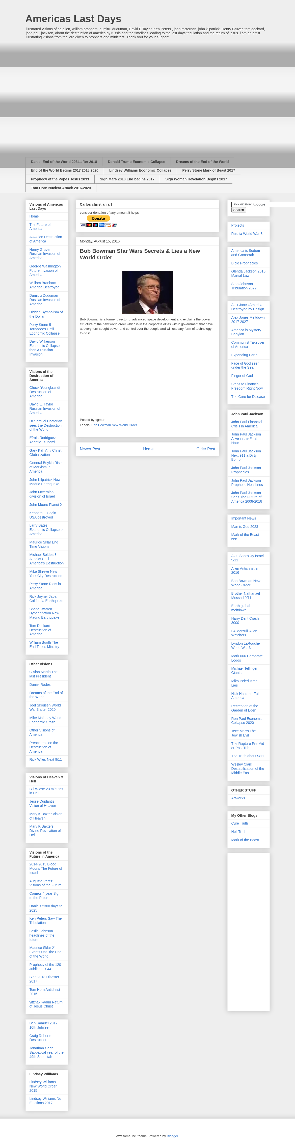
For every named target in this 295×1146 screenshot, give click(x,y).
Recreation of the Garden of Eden (244, 708)
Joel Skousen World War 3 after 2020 (45, 707)
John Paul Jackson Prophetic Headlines (247, 482)
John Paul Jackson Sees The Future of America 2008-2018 (246, 497)
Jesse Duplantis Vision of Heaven (43, 803)
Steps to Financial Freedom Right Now (247, 386)
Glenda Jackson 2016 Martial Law (248, 273)
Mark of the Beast (245, 840)
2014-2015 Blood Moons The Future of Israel (46, 868)
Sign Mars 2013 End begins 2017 (127, 179)
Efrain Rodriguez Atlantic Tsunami (43, 440)
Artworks (238, 798)
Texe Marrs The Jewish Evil (243, 733)
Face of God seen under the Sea (245, 365)
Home (148, 449)
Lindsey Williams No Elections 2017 (45, 1101)
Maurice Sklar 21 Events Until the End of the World (46, 952)
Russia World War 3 (247, 234)
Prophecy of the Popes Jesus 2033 (60, 179)
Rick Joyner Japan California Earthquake (47, 598)
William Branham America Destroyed (45, 285)
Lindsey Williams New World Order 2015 (43, 1086)
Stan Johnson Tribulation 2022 (244, 286)
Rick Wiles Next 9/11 (46, 759)
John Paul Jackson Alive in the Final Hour (246, 438)
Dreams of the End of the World (202, 162)
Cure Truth (239, 823)
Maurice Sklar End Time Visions (44, 544)
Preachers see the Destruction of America (44, 747)
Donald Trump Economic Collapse (136, 162)
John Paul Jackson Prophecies (246, 470)
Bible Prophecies (244, 263)
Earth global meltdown (240, 608)
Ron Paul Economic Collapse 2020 (246, 721)
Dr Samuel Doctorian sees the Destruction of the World (46, 425)
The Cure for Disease (248, 397)
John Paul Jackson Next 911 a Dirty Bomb (246, 455)
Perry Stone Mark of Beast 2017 (208, 170)
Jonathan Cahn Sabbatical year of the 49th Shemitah (47, 1052)
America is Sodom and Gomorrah (245, 253)
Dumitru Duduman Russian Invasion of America (45, 299)
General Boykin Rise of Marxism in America (46, 467)
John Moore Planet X (46, 505)
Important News (243, 518)
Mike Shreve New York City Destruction (46, 573)
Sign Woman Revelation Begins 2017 (196, 179)
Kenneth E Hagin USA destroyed (43, 515)
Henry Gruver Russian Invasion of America (45, 254)
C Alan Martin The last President (44, 674)
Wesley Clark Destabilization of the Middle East (247, 768)
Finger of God (242, 376)
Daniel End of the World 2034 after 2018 (64, 162)
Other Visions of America (42, 732)
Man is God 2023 (244, 527)
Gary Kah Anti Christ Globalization (46, 452)
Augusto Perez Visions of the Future (46, 883)
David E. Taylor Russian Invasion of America (45, 408)
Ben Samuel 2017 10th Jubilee (44, 1025)
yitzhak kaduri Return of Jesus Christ (46, 1004)
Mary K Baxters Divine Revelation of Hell (45, 830)
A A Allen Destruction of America (46, 239)
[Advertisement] (71, 95)
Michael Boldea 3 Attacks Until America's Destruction (47, 559)
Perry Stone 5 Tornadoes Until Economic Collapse (45, 329)
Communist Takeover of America (247, 344)
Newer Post (90, 449)
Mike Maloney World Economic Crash (46, 720)
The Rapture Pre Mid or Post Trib (247, 746)
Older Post (206, 449)
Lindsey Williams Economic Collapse (140, 170)
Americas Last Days (73, 18)
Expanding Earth (244, 355)
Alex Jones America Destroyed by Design (247, 307)
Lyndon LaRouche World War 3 (245, 645)
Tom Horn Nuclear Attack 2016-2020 (61, 188)
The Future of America (40, 227)
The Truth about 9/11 (247, 756)
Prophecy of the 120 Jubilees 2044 (45, 967)
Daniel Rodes (40, 685)
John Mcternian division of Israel (42, 494)
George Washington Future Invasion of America (45, 270)
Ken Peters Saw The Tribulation (46, 920)
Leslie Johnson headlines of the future (42, 935)
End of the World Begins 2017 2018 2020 (64, 170)
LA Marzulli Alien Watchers (244, 633)
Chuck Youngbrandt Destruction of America (45, 392)
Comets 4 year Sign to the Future (45, 895)
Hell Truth (239, 832)
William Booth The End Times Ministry (44, 644)
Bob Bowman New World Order (114, 425)
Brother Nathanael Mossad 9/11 (245, 595)
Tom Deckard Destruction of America (40, 630)
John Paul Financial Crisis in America (246, 424)
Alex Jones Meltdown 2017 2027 (248, 319)
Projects (237, 225)
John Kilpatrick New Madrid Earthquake (45, 482)
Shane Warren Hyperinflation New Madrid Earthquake (44, 613)
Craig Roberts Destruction (40, 1038)
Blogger (172, 1136)
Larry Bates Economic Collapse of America (47, 529)
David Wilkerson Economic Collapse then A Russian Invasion (45, 347)
